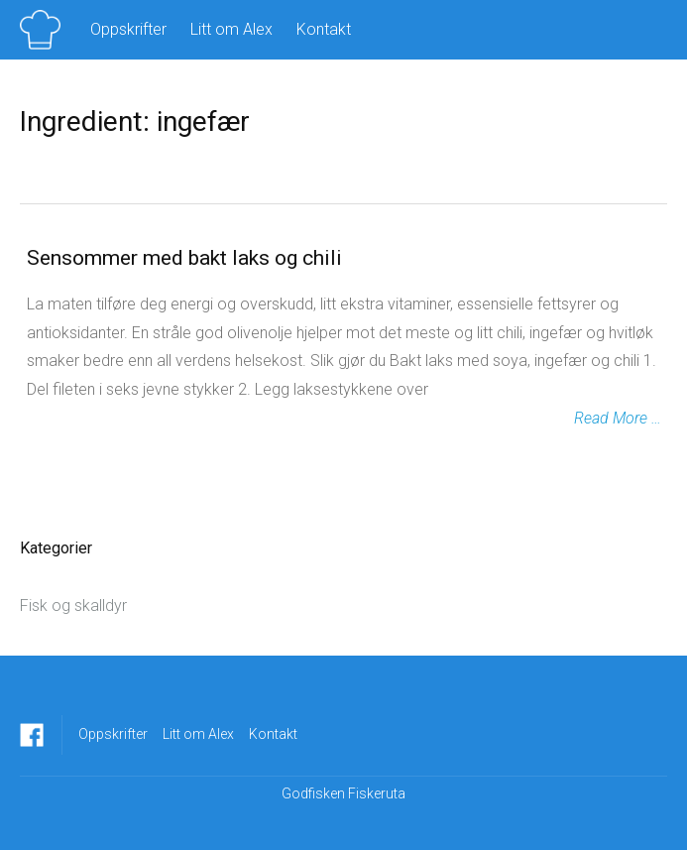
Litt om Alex (231, 29)
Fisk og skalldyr (73, 605)
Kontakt (323, 29)
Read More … (617, 418)
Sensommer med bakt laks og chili (184, 258)
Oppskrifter (128, 29)
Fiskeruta (376, 793)
